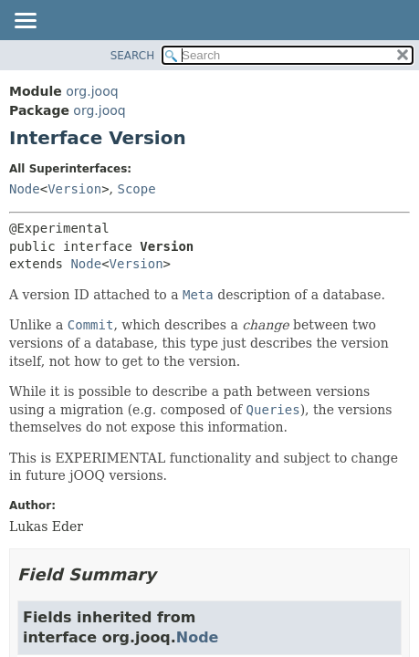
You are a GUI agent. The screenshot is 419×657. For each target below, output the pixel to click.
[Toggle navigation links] (24, 22)
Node (24, 189)
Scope (137, 189)
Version (74, 189)
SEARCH (132, 55)
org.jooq (92, 91)
